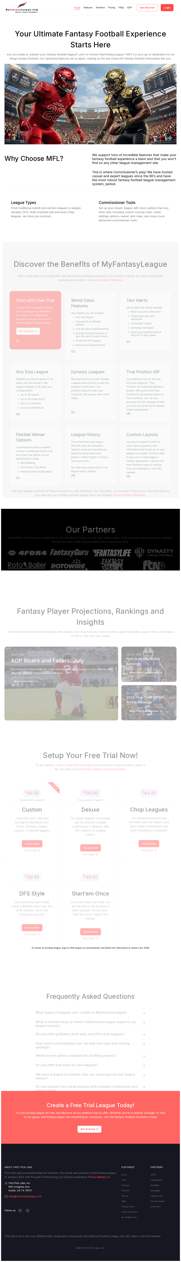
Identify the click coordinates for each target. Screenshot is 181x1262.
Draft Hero (155, 1206)
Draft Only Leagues (91, 774)
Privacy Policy (128, 1206)
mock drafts (117, 774)
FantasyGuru (156, 1180)
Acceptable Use (129, 1217)
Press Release (99, 1177)
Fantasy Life (156, 1196)
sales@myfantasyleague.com (23, 1196)
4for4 (153, 1174)
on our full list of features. (129, 500)
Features (88, 7)
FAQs (121, 7)
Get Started (147, 7)
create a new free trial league (74, 770)
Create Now (32, 849)
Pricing (111, 7)
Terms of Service (129, 1212)
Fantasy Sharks (158, 1201)
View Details (32, 855)
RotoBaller (155, 1190)
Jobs (123, 1180)
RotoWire (155, 1185)
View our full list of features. (105, 285)
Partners (100, 7)
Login (167, 7)
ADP (129, 7)
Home (77, 7)
